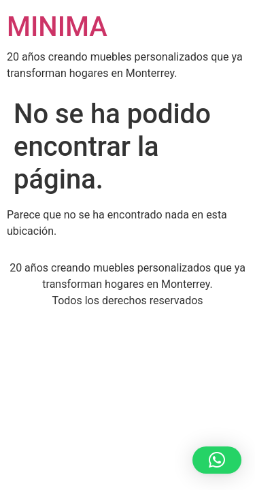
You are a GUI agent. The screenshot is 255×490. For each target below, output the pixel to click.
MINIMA (57, 27)
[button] (216, 460)
